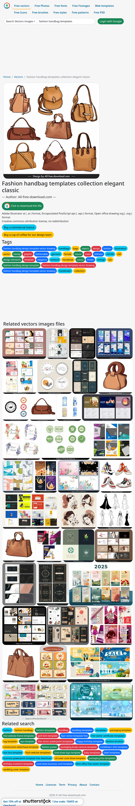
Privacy (72, 784)
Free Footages (81, 6)
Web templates (104, 6)
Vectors (18, 77)
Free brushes (40, 12)
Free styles (60, 12)
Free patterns (80, 12)
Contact (94, 784)
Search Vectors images (19, 21)
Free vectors (21, 6)
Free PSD (99, 12)
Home (7, 77)
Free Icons (20, 12)
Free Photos (42, 6)
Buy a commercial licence (19, 227)
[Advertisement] (67, 51)
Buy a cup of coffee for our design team (28, 235)
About (83, 784)
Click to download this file (22, 206)
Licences (51, 784)
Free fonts (61, 6)
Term (62, 784)
